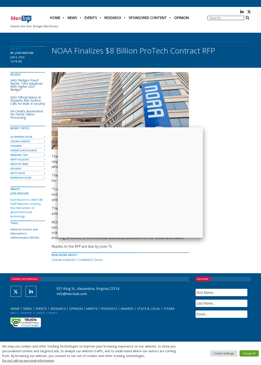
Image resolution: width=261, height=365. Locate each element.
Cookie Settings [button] (224, 353)
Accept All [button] (249, 353)
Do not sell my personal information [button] (28, 360)
